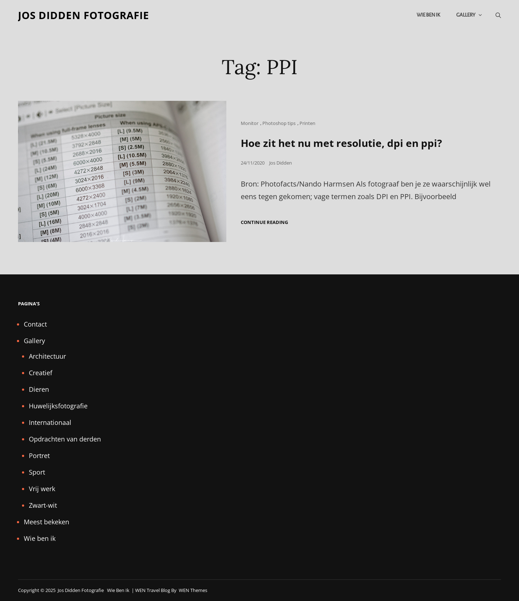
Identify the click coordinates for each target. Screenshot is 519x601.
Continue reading (264, 222)
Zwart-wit (43, 505)
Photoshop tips (279, 123)
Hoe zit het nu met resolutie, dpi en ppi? (341, 143)
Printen (307, 123)
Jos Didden (280, 163)
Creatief (40, 372)
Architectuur (47, 356)
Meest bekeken (46, 521)
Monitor (249, 123)
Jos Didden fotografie (83, 15)
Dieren (39, 389)
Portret (39, 455)
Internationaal (50, 422)
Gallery (469, 15)
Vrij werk (42, 488)
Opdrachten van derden (65, 439)
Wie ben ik (428, 15)
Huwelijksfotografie (58, 406)
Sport (37, 472)
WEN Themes (193, 590)
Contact (35, 324)
